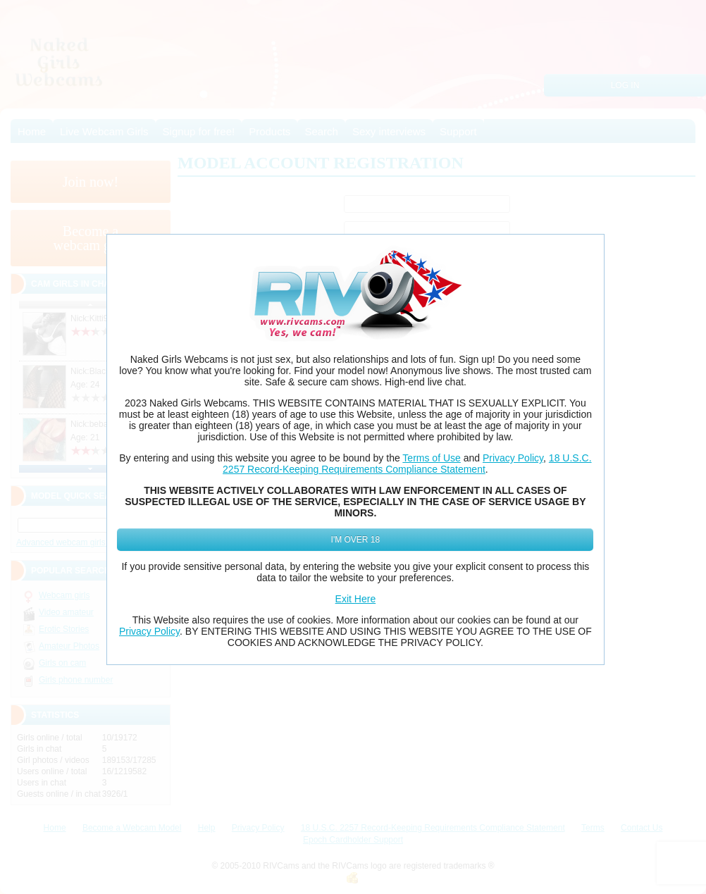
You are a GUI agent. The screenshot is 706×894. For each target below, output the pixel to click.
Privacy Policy (513, 458)
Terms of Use (431, 458)
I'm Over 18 (355, 540)
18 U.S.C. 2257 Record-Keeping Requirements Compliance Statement (407, 463)
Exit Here (355, 598)
